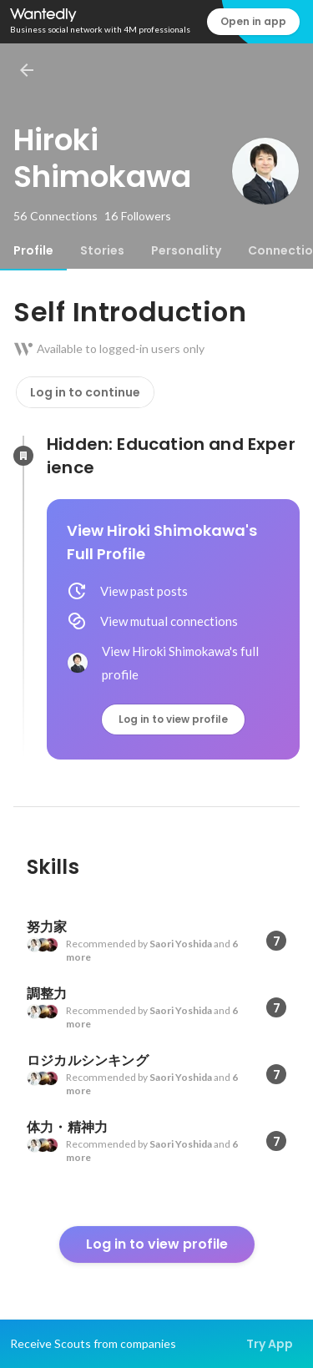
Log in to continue (85, 392)
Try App (269, 1343)
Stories (102, 250)
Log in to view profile (173, 719)
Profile (33, 250)
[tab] (33, 250)
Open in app (253, 21)
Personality (186, 250)
